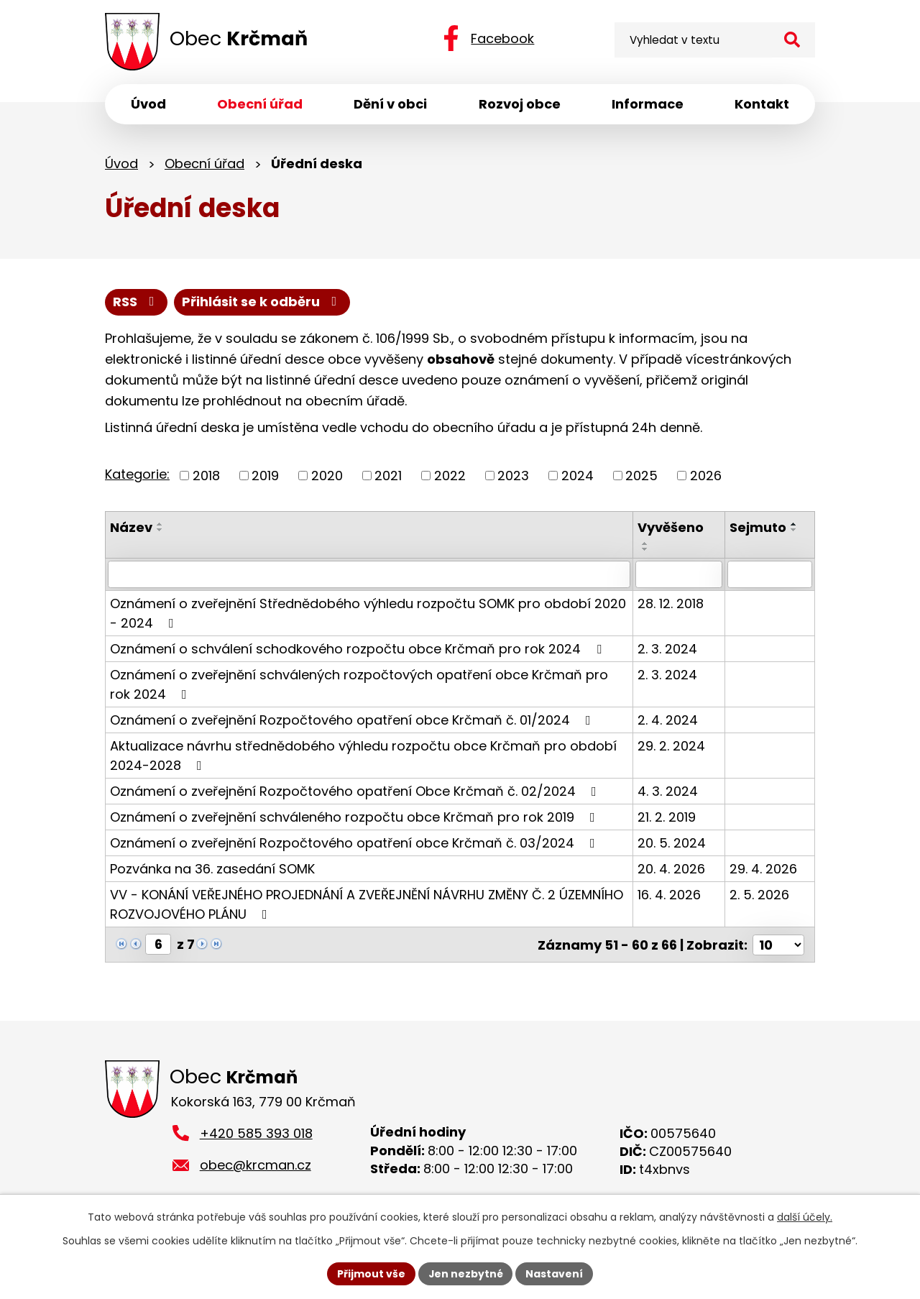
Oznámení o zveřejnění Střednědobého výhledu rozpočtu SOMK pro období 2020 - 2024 (368, 613)
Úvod (121, 164)
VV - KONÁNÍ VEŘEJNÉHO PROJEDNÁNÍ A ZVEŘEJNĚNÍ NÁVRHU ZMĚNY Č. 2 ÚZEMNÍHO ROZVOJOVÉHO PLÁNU (366, 904)
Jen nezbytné (465, 1273)
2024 (577, 476)
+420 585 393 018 (256, 1133)
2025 (641, 476)
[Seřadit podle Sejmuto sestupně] (795, 530)
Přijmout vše (370, 1273)
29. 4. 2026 (764, 869)
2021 (388, 476)
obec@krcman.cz (255, 1165)
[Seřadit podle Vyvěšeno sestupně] (647, 549)
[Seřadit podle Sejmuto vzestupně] (795, 524)
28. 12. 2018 (672, 603)
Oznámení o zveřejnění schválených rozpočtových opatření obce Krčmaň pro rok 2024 (359, 684)
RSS (136, 302)
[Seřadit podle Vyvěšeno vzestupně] (647, 543)
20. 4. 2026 (673, 869)
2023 (513, 476)
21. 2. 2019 (668, 817)
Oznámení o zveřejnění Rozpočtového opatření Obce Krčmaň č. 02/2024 (356, 791)
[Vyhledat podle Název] (370, 574)
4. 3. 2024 (669, 791)
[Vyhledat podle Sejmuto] (770, 574)
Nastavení (555, 1273)
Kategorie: (137, 474)
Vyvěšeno (672, 527)
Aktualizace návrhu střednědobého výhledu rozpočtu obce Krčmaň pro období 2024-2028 (363, 755)
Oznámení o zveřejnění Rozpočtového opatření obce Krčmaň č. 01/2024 (353, 720)
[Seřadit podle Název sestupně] (160, 530)
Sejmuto (758, 527)
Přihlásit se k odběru (262, 302)
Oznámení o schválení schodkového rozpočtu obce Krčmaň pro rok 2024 (358, 649)
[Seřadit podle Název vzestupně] (160, 524)
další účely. (804, 1217)
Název (131, 527)
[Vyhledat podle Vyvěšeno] (680, 574)
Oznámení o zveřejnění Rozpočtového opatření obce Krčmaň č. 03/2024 (355, 843)
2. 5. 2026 (760, 895)
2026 (706, 476)
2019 (265, 476)
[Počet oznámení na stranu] (778, 944)
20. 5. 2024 (673, 843)
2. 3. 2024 (669, 649)
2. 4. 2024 (669, 720)
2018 (206, 476)
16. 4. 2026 (670, 895)
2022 (450, 476)
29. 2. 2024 (673, 746)
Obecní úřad (204, 164)
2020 (327, 476)
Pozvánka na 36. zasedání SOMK (212, 869)
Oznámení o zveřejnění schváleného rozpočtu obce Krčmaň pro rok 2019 (355, 817)
